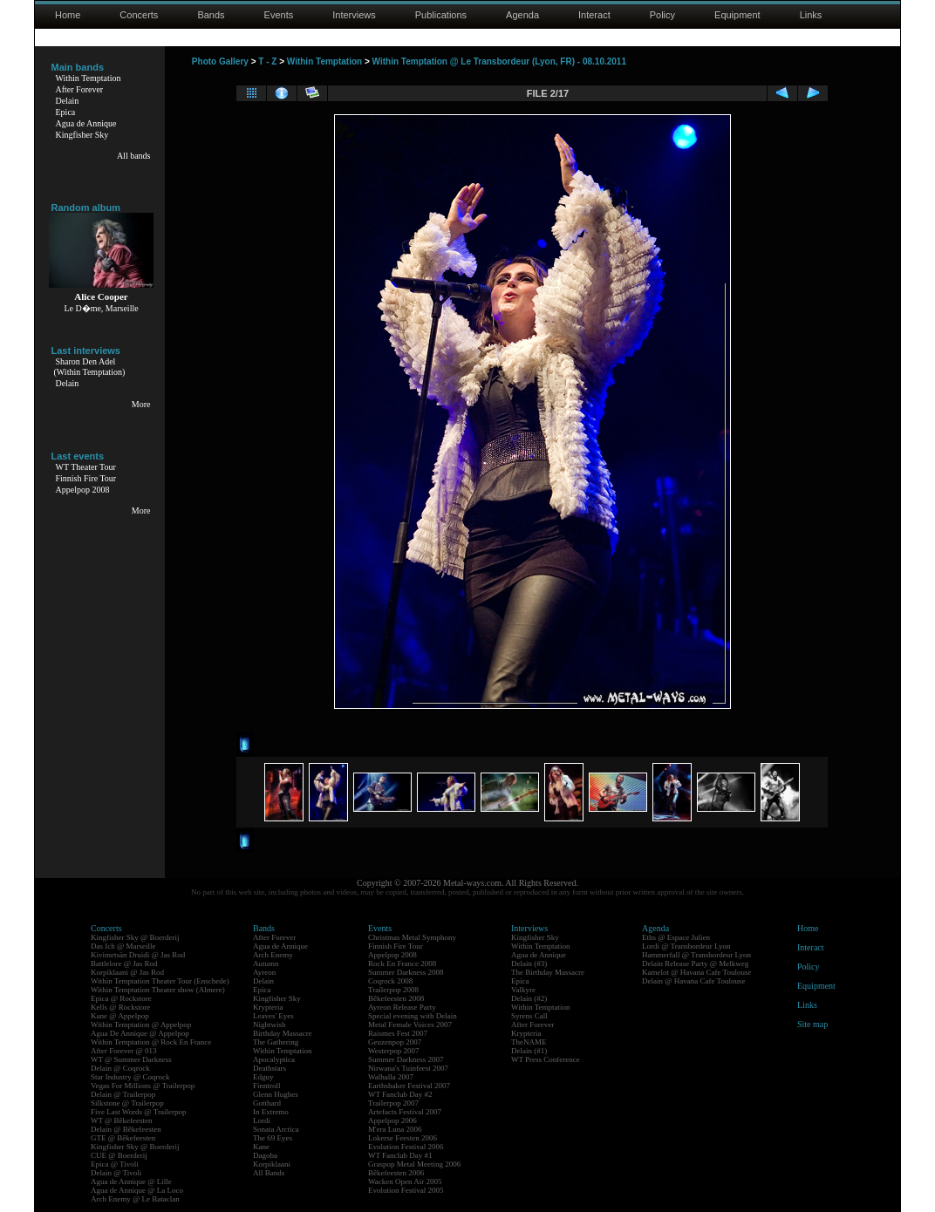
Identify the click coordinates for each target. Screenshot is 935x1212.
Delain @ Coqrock (120, 1068)
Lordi (261, 1120)
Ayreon (264, 972)
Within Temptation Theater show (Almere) (158, 989)
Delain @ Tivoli (116, 1172)
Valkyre (523, 989)
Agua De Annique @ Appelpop (140, 1033)
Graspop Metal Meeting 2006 (414, 1164)
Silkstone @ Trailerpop (127, 1103)
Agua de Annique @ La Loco (137, 1190)
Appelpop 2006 (392, 1120)
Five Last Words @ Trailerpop (138, 1111)
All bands (134, 155)
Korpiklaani (271, 1164)
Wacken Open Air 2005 (405, 1181)
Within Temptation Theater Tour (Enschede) (160, 981)
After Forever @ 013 (124, 1050)
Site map (812, 1024)
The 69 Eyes (272, 1138)
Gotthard (267, 1103)
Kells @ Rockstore (120, 1007)
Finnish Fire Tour (86, 478)
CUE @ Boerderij (119, 1155)
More (141, 404)
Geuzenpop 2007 (394, 1042)
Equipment (737, 15)
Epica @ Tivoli (115, 1164)
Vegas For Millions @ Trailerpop (143, 1085)
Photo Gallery (220, 61)
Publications (441, 15)
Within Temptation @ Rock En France (151, 1042)
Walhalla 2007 (390, 1076)
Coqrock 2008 (390, 981)
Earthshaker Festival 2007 (409, 1085)
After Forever (80, 89)
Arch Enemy (273, 954)
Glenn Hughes (275, 1094)
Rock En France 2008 (402, 963)
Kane (261, 1146)
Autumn (266, 963)
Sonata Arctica (276, 1129)
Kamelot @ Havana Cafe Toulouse (696, 972)
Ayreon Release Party (402, 1007)
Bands (210, 15)
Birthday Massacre (282, 1033)
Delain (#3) (529, 963)
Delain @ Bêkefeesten (126, 1129)
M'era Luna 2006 (395, 1129)
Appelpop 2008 (83, 489)
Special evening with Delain (412, 1015)
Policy (662, 15)
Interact (594, 15)
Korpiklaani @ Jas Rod (127, 972)
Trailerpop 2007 (393, 1103)
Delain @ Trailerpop (123, 1094)
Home (67, 15)
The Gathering (275, 1042)
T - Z (267, 61)
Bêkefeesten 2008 (396, 998)
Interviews (354, 15)
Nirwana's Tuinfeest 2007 (408, 1068)
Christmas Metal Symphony (412, 937)
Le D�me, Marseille (101, 308)
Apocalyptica (274, 1059)
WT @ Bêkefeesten (122, 1120)
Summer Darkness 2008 (406, 972)
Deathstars (269, 1068)
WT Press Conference (545, 1059)
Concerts (138, 15)
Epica (66, 112)
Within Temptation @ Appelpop (141, 1024)
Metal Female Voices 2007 (410, 1024)
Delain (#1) (529, 1050)
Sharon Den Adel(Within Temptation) (90, 367)
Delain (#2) (529, 998)
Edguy (263, 1076)
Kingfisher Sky (82, 135)
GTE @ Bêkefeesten (123, 1138)
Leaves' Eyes (273, 1015)
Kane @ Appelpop (120, 1015)
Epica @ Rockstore (121, 998)
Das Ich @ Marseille (123, 946)
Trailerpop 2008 (393, 989)
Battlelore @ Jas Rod (124, 963)
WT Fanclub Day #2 (400, 1094)
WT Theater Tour (86, 467)
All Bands (268, 1172)
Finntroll (267, 1085)
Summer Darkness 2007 (406, 1059)
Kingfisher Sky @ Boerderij (135, 937)
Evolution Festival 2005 (406, 1190)
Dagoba (265, 1155)
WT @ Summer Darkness (131, 1059)
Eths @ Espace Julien (676, 937)
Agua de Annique (86, 123)
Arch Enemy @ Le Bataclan (135, 1199)
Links (811, 15)
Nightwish (269, 1024)
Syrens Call (529, 1015)
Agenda (522, 15)
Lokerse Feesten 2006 (402, 1138)
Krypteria (268, 1007)
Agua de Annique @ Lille (131, 1181)
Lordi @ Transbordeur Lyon (686, 946)
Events (279, 15)
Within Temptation (88, 78)
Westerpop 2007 (394, 1050)
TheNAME (529, 1042)
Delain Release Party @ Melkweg (695, 963)
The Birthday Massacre (547, 972)
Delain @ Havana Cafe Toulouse (693, 981)
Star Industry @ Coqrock (130, 1076)
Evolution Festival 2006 (406, 1146)
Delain (67, 101)
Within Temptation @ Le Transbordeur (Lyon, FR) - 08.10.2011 (499, 61)
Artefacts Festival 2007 (404, 1111)
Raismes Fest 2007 (397, 1033)
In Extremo (271, 1111)
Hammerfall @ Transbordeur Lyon (696, 954)
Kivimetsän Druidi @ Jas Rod (138, 954)
